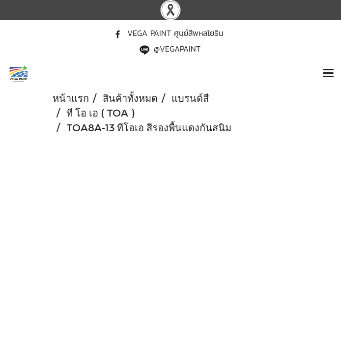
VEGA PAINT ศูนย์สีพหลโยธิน (175, 33)
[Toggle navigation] (328, 74)
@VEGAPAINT (177, 49)
